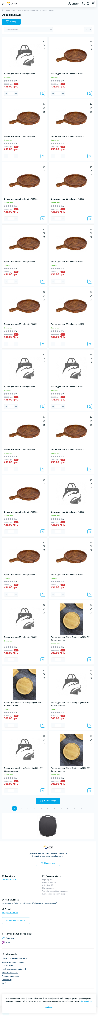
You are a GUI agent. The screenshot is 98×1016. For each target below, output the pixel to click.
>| (81, 808)
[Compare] (44, 49)
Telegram (8, 938)
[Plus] (16, 93)
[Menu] (3, 4)
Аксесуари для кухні (31, 10)
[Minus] (6, 93)
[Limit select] (88, 29)
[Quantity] (11, 93)
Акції (4, 983)
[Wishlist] (44, 45)
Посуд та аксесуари (13, 10)
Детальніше (86, 1001)
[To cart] (43, 93)
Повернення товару (10, 976)
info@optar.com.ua (10, 912)
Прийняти (49, 1007)
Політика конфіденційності (14, 969)
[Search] (88, 3)
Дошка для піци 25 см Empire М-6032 (21, 74)
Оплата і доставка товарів (13, 962)
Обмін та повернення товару (14, 958)
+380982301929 (9, 879)
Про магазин (7, 965)
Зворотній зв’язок (10, 972)
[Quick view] (44, 41)
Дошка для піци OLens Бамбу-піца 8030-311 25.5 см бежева (70, 638)
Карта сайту (7, 980)
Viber (6, 942)
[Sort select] (28, 29)
